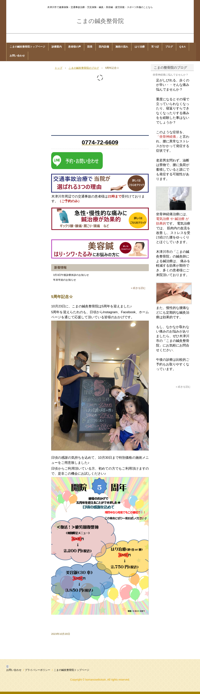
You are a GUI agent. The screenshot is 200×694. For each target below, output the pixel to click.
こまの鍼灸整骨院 (100, 21)
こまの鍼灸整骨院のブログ (84, 67)
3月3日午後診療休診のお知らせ (71, 274)
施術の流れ (121, 46)
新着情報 (60, 267)
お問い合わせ (17, 55)
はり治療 (140, 46)
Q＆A (182, 46)
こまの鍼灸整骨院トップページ (27, 46)
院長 (89, 46)
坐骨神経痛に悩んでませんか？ (170, 74)
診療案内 (57, 46)
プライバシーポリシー (37, 669)
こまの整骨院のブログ (170, 68)
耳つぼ (155, 46)
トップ (58, 67)
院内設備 (104, 46)
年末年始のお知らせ (64, 279)
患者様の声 (74, 46)
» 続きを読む (138, 288)
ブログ (169, 46)
